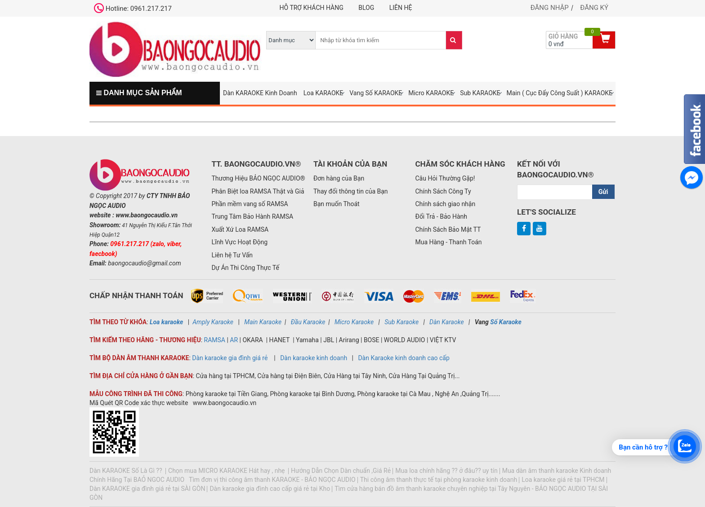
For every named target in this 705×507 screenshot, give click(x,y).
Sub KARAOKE (480, 93)
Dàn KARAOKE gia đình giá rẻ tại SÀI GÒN (147, 488)
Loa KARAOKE (323, 93)
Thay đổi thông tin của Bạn (350, 191)
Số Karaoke (505, 322)
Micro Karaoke (354, 322)
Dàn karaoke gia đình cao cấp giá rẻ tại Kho (270, 488)
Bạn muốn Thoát (336, 203)
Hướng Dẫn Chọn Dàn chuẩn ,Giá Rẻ (341, 470)
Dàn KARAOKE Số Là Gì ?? (126, 470)
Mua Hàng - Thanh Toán (448, 242)
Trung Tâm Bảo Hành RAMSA (252, 216)
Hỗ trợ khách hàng (312, 7)
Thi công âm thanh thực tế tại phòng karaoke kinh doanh (438, 479)
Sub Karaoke (401, 322)
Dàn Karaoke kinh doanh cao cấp (403, 358)
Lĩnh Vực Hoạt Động (239, 242)
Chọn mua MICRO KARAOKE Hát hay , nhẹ (227, 470)
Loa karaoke (166, 322)
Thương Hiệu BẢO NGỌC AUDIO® (258, 178)
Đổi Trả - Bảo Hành (441, 216)
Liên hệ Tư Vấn (232, 255)
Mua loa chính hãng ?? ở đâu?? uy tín (446, 470)
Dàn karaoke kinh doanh (314, 358)
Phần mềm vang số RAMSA (249, 203)
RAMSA (214, 340)
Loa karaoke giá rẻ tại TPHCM (563, 479)
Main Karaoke (262, 322)
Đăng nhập (550, 8)
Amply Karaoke (212, 322)
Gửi (603, 191)
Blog (366, 7)
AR (234, 340)
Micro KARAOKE (431, 93)
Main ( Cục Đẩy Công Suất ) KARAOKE (559, 93)
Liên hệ (400, 7)
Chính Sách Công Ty (443, 191)
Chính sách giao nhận (445, 203)
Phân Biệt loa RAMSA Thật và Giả (257, 191)
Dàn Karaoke (446, 322)
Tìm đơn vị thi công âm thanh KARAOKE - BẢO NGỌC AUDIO (272, 479)
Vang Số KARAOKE (375, 93)
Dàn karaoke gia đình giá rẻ (230, 358)
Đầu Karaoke (308, 322)
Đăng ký (594, 8)
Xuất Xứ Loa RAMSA (239, 229)
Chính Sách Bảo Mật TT (448, 229)
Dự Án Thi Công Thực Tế (245, 267)
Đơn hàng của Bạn (338, 178)
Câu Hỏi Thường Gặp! (445, 178)
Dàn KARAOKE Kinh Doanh (260, 93)
